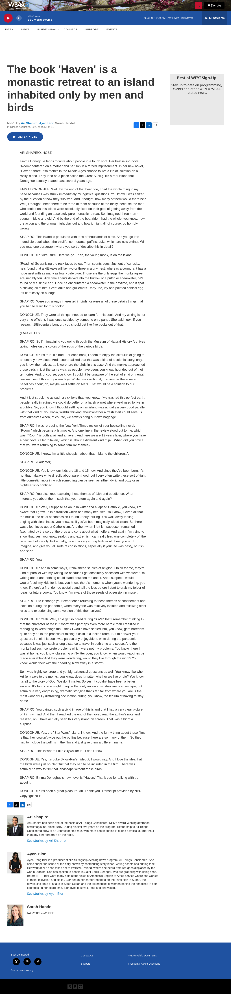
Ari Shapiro (29, 131)
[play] (8, 26)
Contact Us (87, 963)
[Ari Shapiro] (15, 834)
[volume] (19, 26)
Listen (9, 37)
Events (111, 37)
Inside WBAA (46, 37)
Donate (218, 9)
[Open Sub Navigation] (16, 37)
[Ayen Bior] (15, 871)
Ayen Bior (46, 131)
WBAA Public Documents (142, 963)
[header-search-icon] (200, 9)
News (25, 37)
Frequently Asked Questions (144, 972)
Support (92, 37)
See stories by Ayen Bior (45, 901)
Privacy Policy (26, 978)
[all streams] (214, 26)
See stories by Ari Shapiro (46, 849)
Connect (70, 37)
